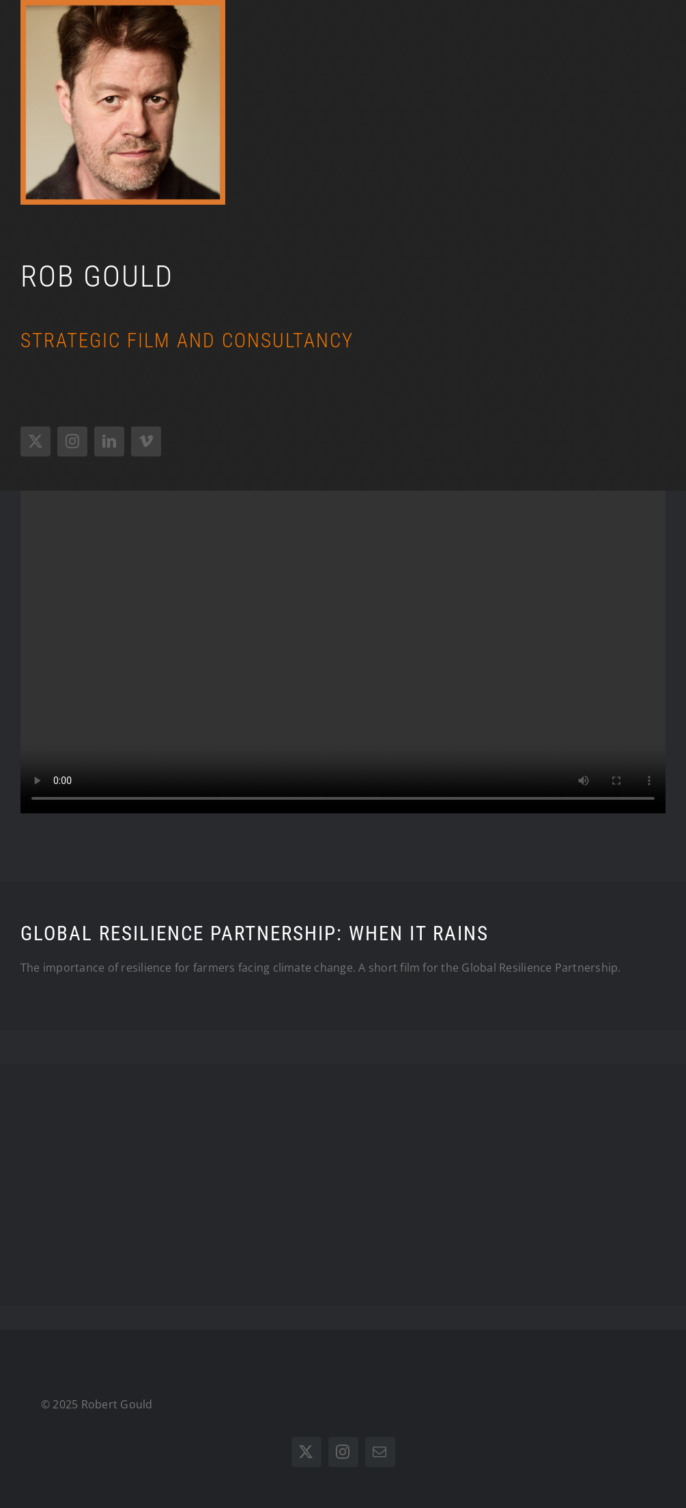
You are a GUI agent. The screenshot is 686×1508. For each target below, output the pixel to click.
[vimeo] (146, 441)
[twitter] (35, 441)
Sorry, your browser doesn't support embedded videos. (343, 652)
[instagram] (72, 441)
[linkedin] (109, 441)
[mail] (380, 1452)
